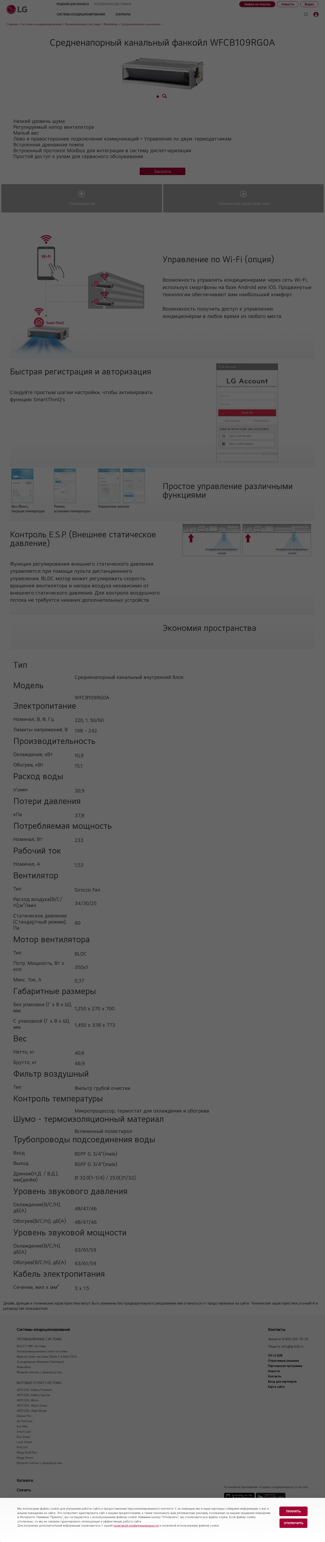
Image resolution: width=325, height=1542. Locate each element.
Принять (293, 1511)
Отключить (294, 1522)
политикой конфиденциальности (136, 1525)
